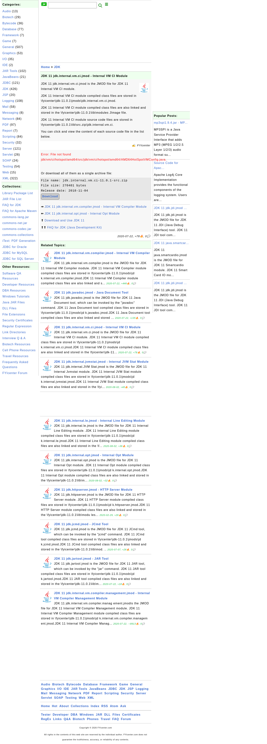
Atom (114, 706)
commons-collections (18, 234)
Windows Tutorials (16, 296)
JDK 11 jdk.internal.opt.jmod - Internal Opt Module (82, 213)
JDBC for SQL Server (18, 258)
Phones (93, 719)
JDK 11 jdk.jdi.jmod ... (170, 208)
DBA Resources (14, 290)
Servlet (7, 154)
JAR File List (12, 199)
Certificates (131, 714)
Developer (61, 714)
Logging (8, 100)
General (8, 47)
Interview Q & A (14, 338)
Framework (10, 35)
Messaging (10, 112)
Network (8, 118)
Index (95, 706)
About (64, 706)
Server (7, 148)
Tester (46, 714)
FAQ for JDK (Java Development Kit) (74, 227)
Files (116, 714)
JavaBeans (10, 76)
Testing (7, 166)
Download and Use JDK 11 (64, 220)
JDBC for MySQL (15, 252)
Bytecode (9, 23)
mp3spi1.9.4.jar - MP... (171, 122)
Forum (126, 719)
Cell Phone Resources (19, 350)
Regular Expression (17, 326)
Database (9, 29)
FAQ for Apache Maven (19, 211)
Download (50, 197)
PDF (5, 124)
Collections (80, 706)
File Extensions (13, 314)
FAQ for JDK (11, 205)
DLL (107, 714)
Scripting (9, 136)
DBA (74, 714)
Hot (54, 706)
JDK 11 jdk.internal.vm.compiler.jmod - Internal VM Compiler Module (95, 206)
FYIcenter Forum (14, 373)
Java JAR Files (13, 302)
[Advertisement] (20, 432)
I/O (4, 59)
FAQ (115, 719)
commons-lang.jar (15, 217)
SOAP (6, 160)
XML (5, 178)
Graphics (9, 53)
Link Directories (14, 332)
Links (57, 719)
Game (6, 41)
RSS (104, 706)
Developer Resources (18, 284)
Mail (5, 106)
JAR (99, 714)
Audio (6, 11)
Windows (87, 714)
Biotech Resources (16, 344)
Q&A (67, 719)
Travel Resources (15, 356)
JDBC (6, 82)
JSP (5, 94)
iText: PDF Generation (18, 240)
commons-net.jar (14, 223)
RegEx (46, 719)
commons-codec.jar (17, 229)
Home (45, 67)
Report (7, 130)
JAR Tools (9, 71)
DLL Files (9, 308)
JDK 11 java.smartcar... (171, 243)
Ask (123, 706)
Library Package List (17, 193)
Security (8, 142)
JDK (5, 88)
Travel (105, 719)
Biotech (8, 17)
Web (5, 172)
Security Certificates (17, 320)
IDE (5, 65)
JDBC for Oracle (14, 246)
